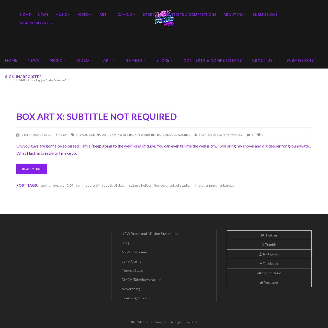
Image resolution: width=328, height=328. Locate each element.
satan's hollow (140, 185)
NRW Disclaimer (134, 252)
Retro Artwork (136, 134)
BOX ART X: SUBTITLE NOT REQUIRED (96, 116)
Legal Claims (131, 261)
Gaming (115, 134)
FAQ (125, 243)
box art (58, 185)
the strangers (206, 185)
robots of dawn (114, 185)
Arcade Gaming (88, 134)
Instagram (269, 254)
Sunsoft (160, 185)
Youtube (269, 282)
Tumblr (269, 244)
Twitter (269, 235)
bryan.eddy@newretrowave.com (221, 134)
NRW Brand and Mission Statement (150, 233)
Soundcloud (269, 273)
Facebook (269, 263)
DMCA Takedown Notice (141, 279)
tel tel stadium (181, 185)
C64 (70, 185)
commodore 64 (88, 185)
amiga (45, 185)
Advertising (131, 289)
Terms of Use (132, 270)
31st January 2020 (37, 134)
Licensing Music (134, 298)
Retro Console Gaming (171, 134)
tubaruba (227, 185)
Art (105, 134)
